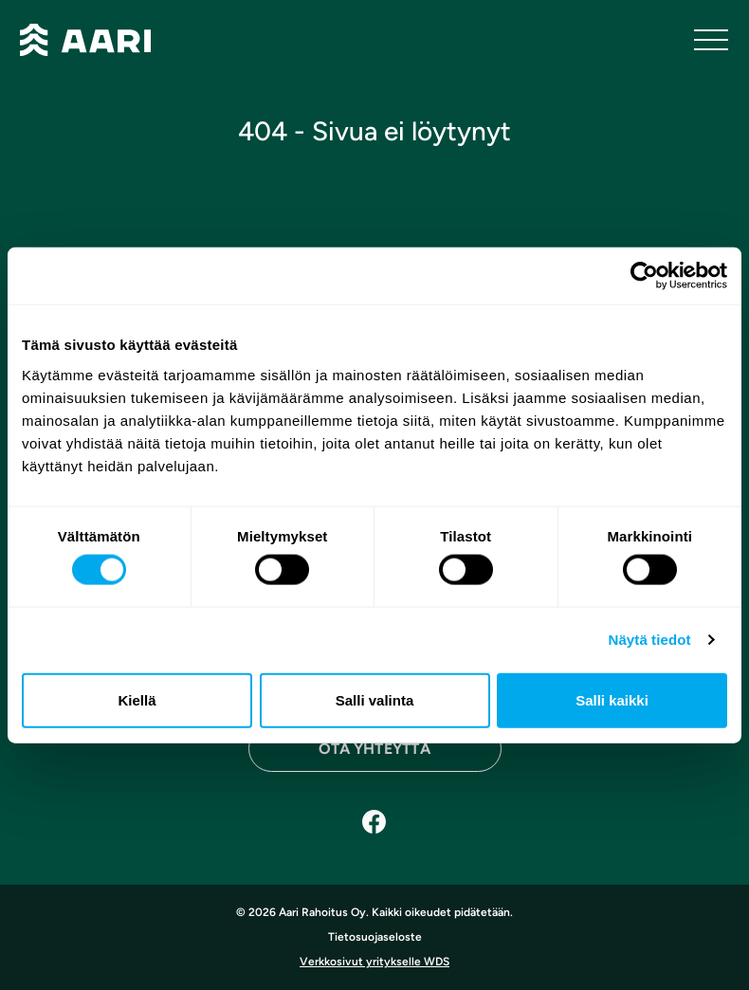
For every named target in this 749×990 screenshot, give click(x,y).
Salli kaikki (612, 699)
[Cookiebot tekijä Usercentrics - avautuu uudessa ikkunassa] (644, 276)
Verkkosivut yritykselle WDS (374, 961)
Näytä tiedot (650, 640)
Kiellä (136, 699)
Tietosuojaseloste (375, 937)
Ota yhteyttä (374, 749)
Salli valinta (375, 699)
